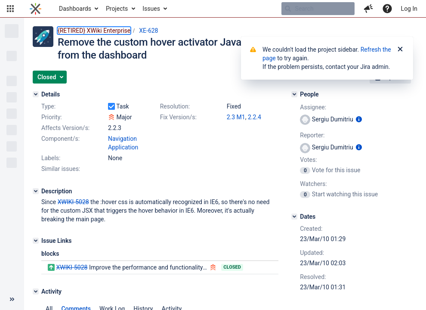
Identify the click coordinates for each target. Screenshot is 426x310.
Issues (151, 8)
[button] (10, 8)
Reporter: (312, 135)
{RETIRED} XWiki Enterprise (94, 30)
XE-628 (148, 30)
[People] (294, 94)
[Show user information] (358, 119)
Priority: (51, 117)
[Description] (36, 191)
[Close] (400, 49)
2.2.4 (254, 117)
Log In (409, 8)
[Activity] (36, 291)
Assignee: (313, 107)
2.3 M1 (236, 117)
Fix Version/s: (178, 117)
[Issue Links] (36, 241)
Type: (48, 106)
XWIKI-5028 (71, 267)
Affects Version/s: (65, 127)
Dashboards (75, 8)
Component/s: (60, 138)
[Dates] (294, 217)
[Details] (36, 94)
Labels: (50, 158)
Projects (117, 8)
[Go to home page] (35, 8)
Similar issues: (60, 168)
